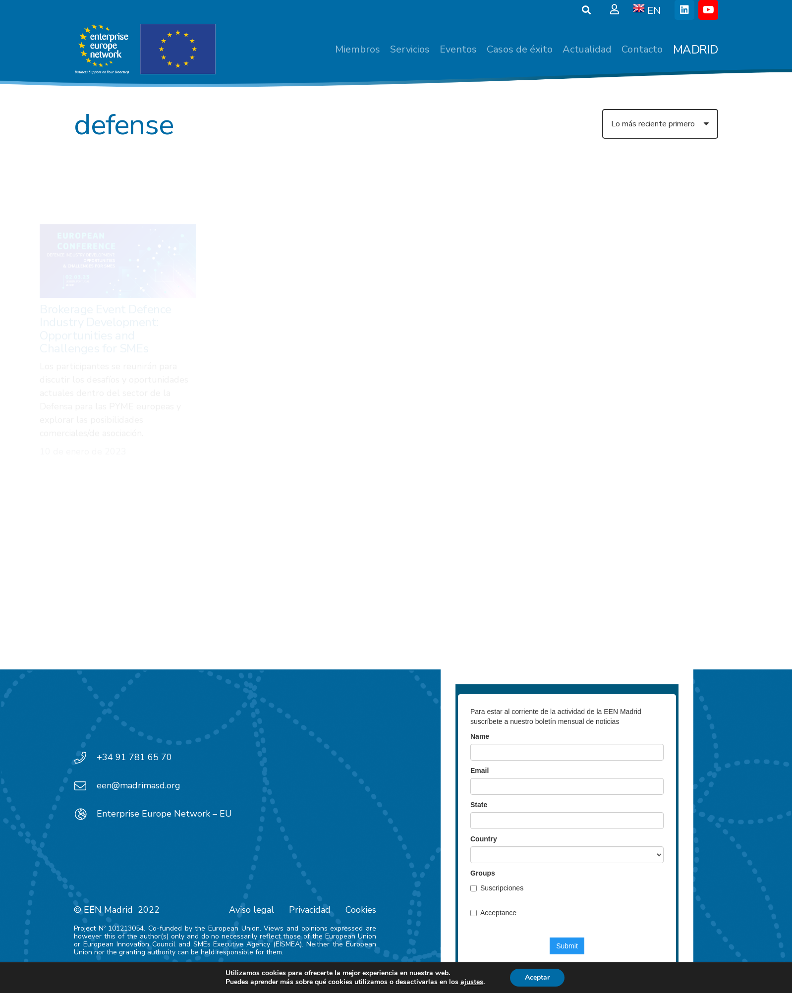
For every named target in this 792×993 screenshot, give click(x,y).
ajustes (471, 982)
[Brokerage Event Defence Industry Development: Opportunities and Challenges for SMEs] (118, 215)
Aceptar (537, 977)
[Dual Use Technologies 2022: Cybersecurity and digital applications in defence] (303, 205)
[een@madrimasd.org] (85, 786)
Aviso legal (251, 910)
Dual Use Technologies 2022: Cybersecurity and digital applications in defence (301, 257)
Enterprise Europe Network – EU (164, 814)
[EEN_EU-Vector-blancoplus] (145, 49)
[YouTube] (708, 10)
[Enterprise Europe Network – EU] (85, 814)
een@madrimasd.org (138, 785)
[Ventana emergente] (614, 9)
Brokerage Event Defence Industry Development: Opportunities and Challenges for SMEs (105, 283)
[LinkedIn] (684, 10)
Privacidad (310, 910)
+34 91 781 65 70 (134, 757)
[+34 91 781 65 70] (85, 758)
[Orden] (660, 124)
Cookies (360, 910)
